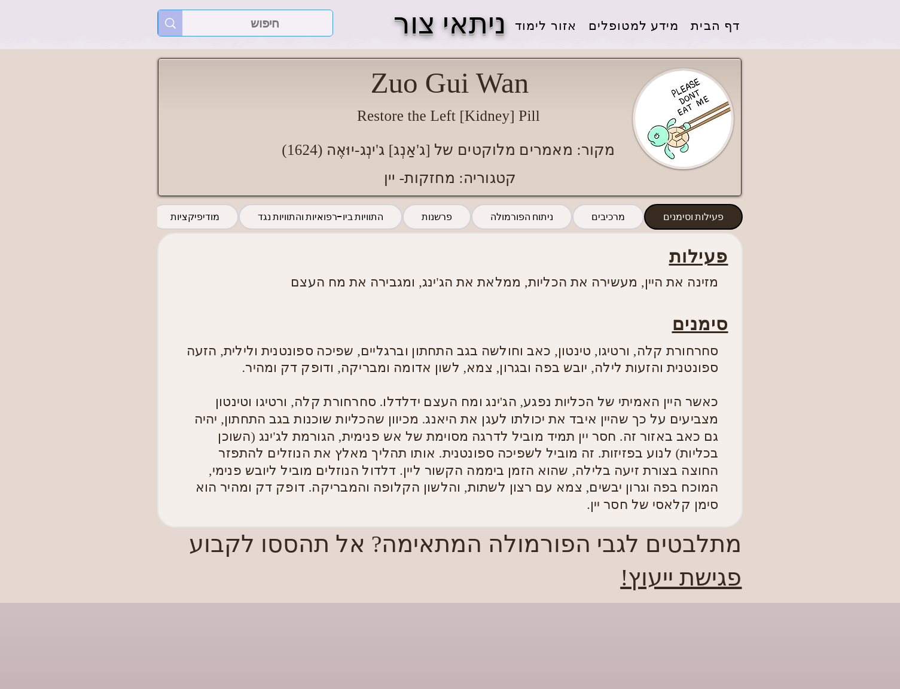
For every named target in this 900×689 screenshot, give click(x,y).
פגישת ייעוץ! (681, 577)
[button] (633, 26)
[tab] (693, 217)
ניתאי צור (450, 23)
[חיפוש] (265, 23)
